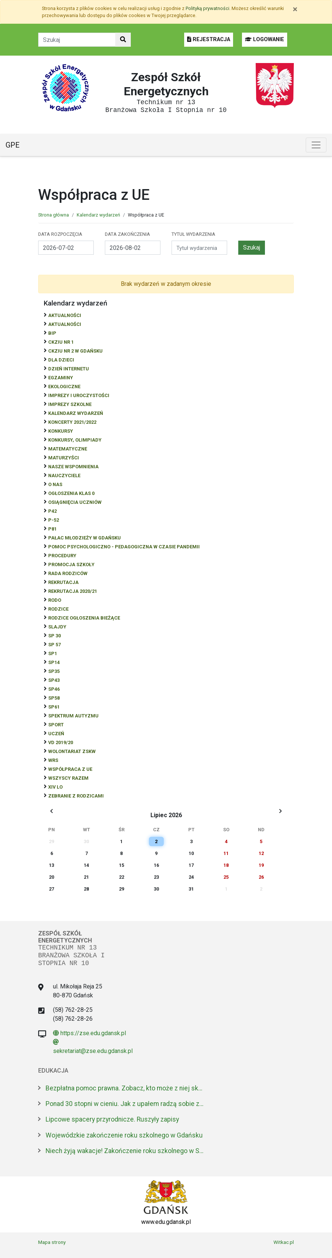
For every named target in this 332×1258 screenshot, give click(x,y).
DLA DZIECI (61, 360)
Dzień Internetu (68, 369)
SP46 (54, 689)
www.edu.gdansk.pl (166, 1221)
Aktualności (64, 315)
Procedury (62, 555)
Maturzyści (63, 457)
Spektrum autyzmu (73, 716)
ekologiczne (64, 386)
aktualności (64, 324)
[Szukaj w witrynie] (123, 40)
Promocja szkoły (71, 564)
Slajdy (57, 627)
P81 (52, 529)
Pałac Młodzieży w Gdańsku (84, 538)
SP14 (54, 662)
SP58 (54, 698)
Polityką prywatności (207, 8)
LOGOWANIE (264, 39)
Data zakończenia (127, 234)
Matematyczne (67, 449)
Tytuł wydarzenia (193, 234)
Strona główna (53, 215)
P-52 (53, 520)
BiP (52, 333)
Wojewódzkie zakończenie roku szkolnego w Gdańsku (124, 1135)
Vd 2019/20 (60, 742)
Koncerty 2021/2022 (72, 422)
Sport (56, 724)
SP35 (54, 671)
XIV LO (55, 787)
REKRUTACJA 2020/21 (72, 591)
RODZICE (58, 609)
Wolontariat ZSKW (72, 751)
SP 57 (54, 644)
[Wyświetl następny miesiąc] (280, 811)
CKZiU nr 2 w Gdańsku (75, 351)
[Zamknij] (295, 9)
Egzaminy (60, 377)
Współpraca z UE (70, 769)
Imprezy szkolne (70, 404)
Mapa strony (52, 1242)
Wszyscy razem (68, 778)
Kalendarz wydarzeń (98, 215)
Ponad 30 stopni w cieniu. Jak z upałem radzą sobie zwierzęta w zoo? (125, 1103)
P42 (52, 511)
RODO (54, 600)
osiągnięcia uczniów (75, 502)
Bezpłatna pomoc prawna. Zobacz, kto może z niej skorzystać (125, 1088)
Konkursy (60, 431)
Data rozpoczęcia (60, 234)
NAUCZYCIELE (64, 475)
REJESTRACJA (208, 39)
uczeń (56, 733)
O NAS (55, 484)
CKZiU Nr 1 (61, 342)
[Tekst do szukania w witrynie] (77, 40)
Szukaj (251, 247)
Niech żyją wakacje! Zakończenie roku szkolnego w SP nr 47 (125, 1151)
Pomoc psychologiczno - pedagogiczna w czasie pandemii (124, 546)
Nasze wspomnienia (73, 466)
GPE (13, 145)
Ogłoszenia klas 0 (71, 493)
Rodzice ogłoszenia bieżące (84, 618)
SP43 (54, 680)
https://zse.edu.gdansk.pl (89, 1033)
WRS (53, 760)
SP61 (54, 707)
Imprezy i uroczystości (78, 395)
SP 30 (54, 635)
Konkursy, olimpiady (75, 440)
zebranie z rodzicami (76, 796)
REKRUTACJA (63, 582)
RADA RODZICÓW (67, 573)
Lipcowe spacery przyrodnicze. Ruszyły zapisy (112, 1119)
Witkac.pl (283, 1242)
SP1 (52, 653)
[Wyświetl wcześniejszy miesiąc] (51, 811)
